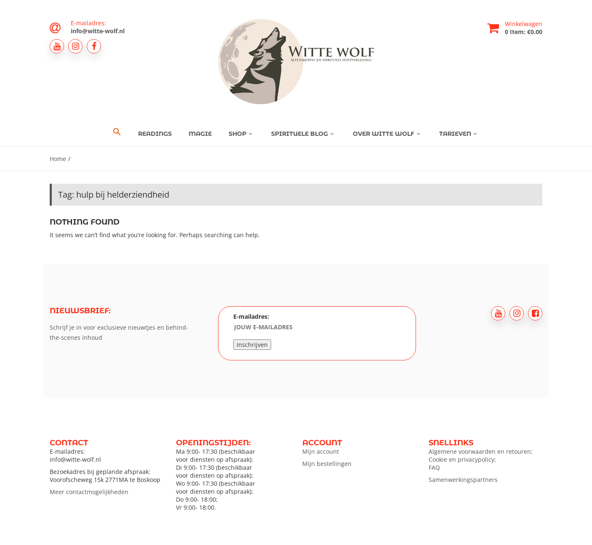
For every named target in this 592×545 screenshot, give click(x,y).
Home (58, 159)
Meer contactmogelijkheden (89, 492)
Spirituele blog (303, 134)
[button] (117, 132)
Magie (200, 134)
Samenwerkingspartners (463, 480)
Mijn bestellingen (327, 464)
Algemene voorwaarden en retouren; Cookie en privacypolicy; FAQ (481, 459)
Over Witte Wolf (387, 134)
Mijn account (320, 451)
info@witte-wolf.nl (98, 31)
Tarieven (459, 134)
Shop (241, 134)
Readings (155, 134)
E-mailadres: (286, 322)
